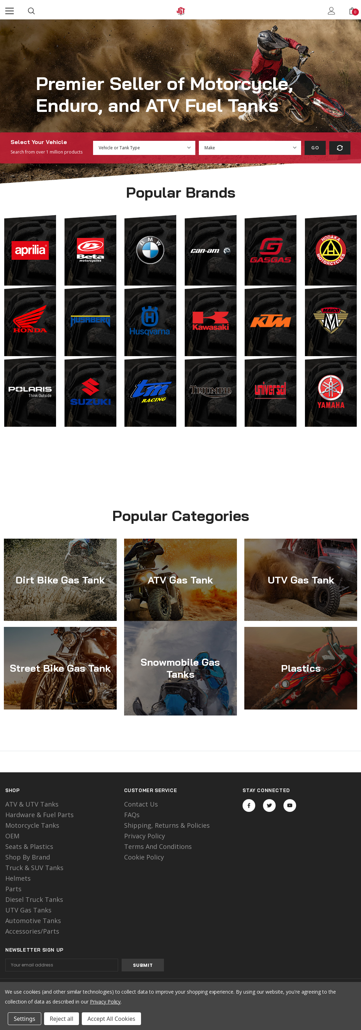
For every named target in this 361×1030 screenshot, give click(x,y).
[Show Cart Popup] (352, 11)
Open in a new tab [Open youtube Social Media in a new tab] (289, 805)
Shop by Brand (27, 857)
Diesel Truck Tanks (34, 899)
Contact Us (141, 804)
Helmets (18, 878)
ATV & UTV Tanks (32, 804)
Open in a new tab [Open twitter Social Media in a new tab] (269, 805)
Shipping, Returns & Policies (167, 825)
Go (315, 147)
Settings (24, 1019)
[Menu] (9, 11)
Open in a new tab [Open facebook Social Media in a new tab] (248, 805)
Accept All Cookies (111, 1019)
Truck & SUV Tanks (34, 867)
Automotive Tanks (33, 920)
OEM (12, 835)
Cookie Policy (144, 857)
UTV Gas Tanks (28, 910)
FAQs (132, 814)
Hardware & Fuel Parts (39, 814)
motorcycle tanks (32, 825)
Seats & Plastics (29, 846)
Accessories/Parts (32, 931)
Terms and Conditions (158, 846)
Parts (13, 888)
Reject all (61, 1019)
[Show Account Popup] (331, 11)
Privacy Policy (144, 835)
